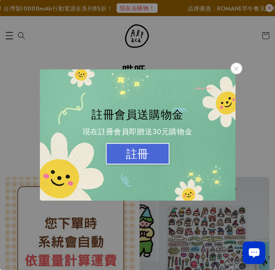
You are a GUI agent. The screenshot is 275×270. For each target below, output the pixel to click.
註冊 (137, 154)
